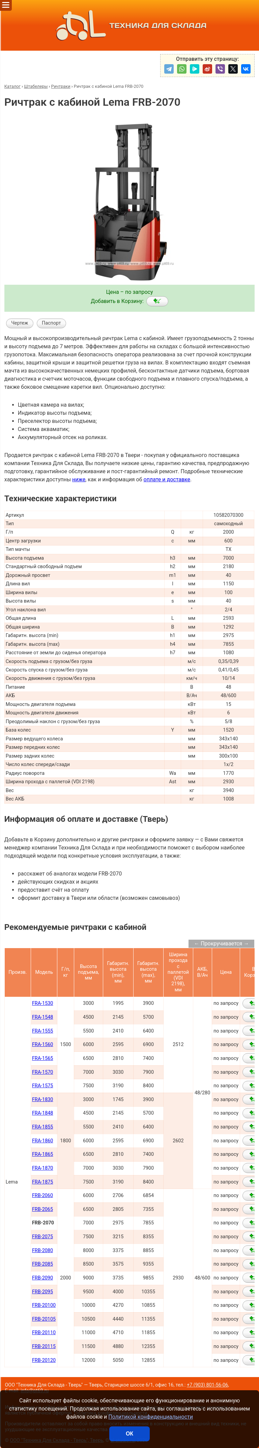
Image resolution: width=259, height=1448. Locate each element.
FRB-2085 (42, 1264)
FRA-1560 (42, 1044)
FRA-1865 (42, 1154)
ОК (129, 1434)
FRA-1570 (42, 1072)
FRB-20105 (44, 1319)
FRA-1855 (42, 1127)
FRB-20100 (44, 1305)
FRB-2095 (42, 1292)
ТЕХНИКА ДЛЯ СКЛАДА (129, 25)
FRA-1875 (42, 1182)
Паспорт (51, 323)
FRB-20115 (44, 1346)
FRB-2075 (42, 1237)
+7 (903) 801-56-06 (207, 1385)
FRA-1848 (42, 1113)
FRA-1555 (42, 1031)
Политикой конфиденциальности (150, 1417)
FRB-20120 (44, 1360)
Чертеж (19, 323)
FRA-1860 (42, 1141)
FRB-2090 (42, 1278)
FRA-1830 (42, 1099)
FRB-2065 (42, 1209)
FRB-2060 (42, 1195)
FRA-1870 (42, 1168)
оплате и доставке (167, 479)
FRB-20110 (44, 1333)
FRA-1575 (42, 1086)
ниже (78, 479)
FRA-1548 (42, 1017)
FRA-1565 (42, 1058)
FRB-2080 (42, 1250)
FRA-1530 (42, 1003)
